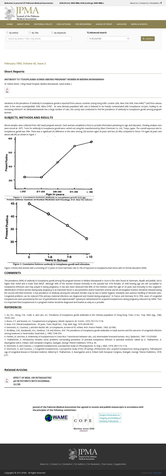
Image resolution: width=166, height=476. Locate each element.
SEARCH (148, 38)
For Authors (79, 464)
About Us (134, 3)
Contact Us (144, 3)
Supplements (120, 464)
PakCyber (157, 472)
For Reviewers (93, 464)
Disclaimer (154, 3)
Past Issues (107, 464)
